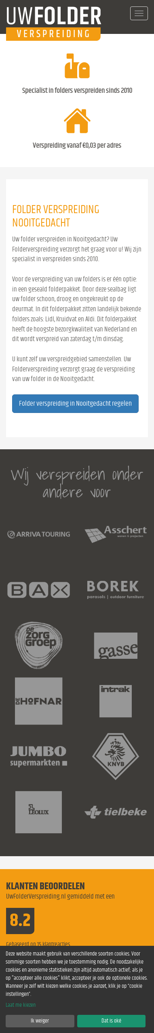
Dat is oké (111, 1021)
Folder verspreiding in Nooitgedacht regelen (75, 403)
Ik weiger (40, 1021)
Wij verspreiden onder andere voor (77, 483)
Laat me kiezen (21, 1005)
